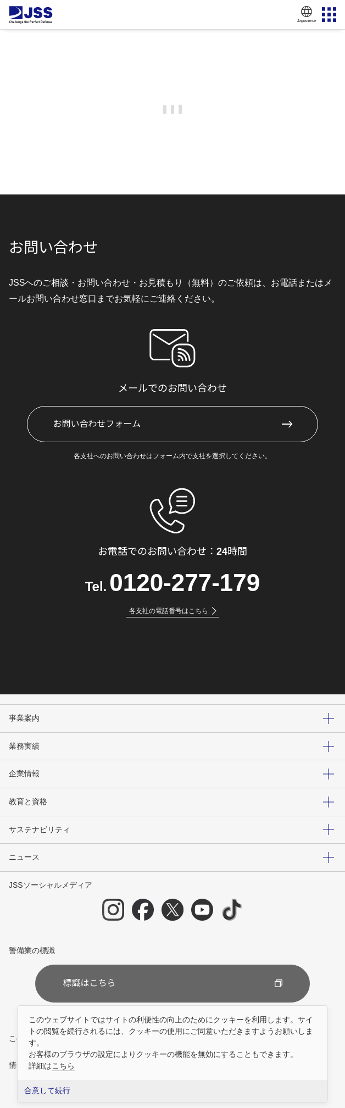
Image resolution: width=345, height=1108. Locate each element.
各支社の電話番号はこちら (172, 611)
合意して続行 (47, 1090)
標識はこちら (172, 983)
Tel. (172, 583)
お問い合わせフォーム (97, 423)
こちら (63, 1065)
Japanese (306, 13)
